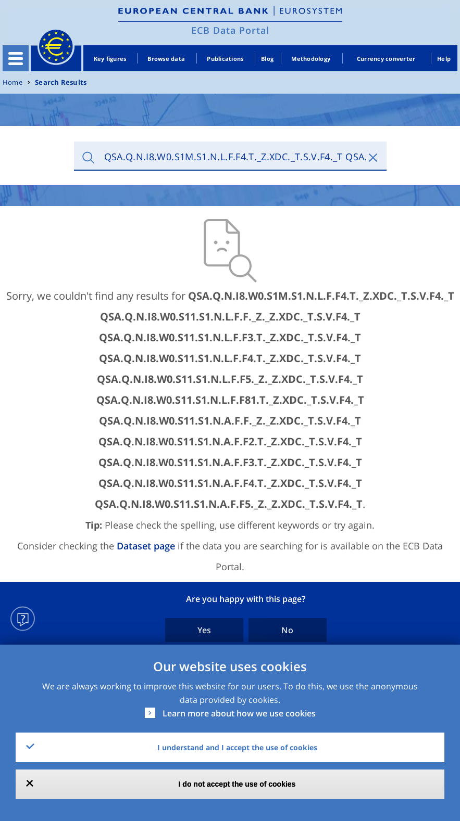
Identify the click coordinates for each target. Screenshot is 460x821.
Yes (204, 630)
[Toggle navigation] (16, 58)
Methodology (310, 58)
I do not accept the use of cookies (237, 784)
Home (12, 82)
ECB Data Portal (230, 30)
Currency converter (386, 58)
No (287, 630)
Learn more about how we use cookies (239, 713)
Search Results (60, 82)
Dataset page (146, 546)
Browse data (166, 58)
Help (444, 58)
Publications (225, 58)
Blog (267, 58)
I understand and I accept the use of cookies (237, 747)
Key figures (110, 58)
